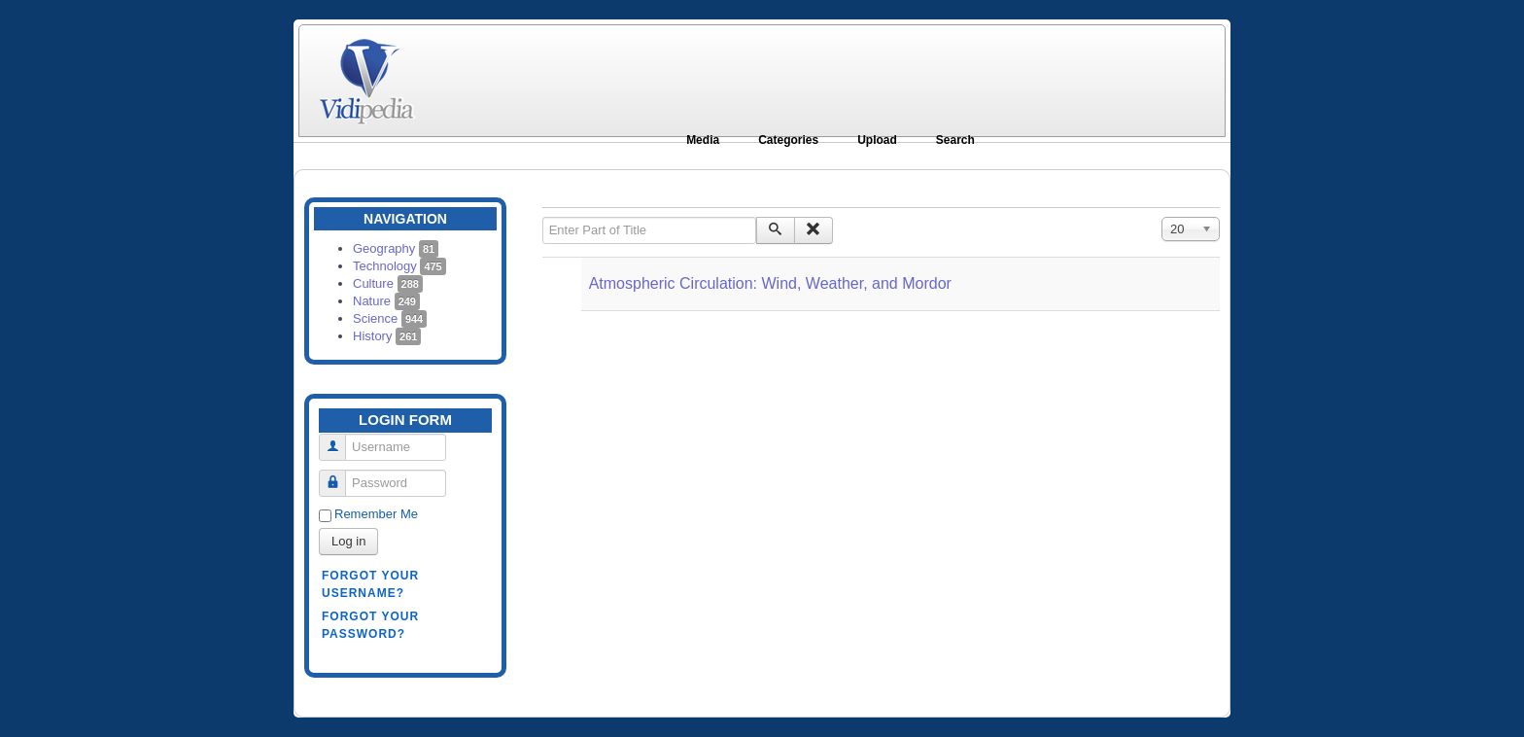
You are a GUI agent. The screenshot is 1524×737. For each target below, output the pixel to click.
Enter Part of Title (542, 217)
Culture (388, 283)
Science (390, 318)
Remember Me (376, 514)
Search (955, 140)
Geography (395, 248)
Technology (399, 266)
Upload (877, 140)
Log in (348, 541)
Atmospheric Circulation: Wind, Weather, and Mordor (770, 283)
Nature (386, 301)
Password (339, 474)
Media (702, 140)
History (387, 336)
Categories (788, 140)
